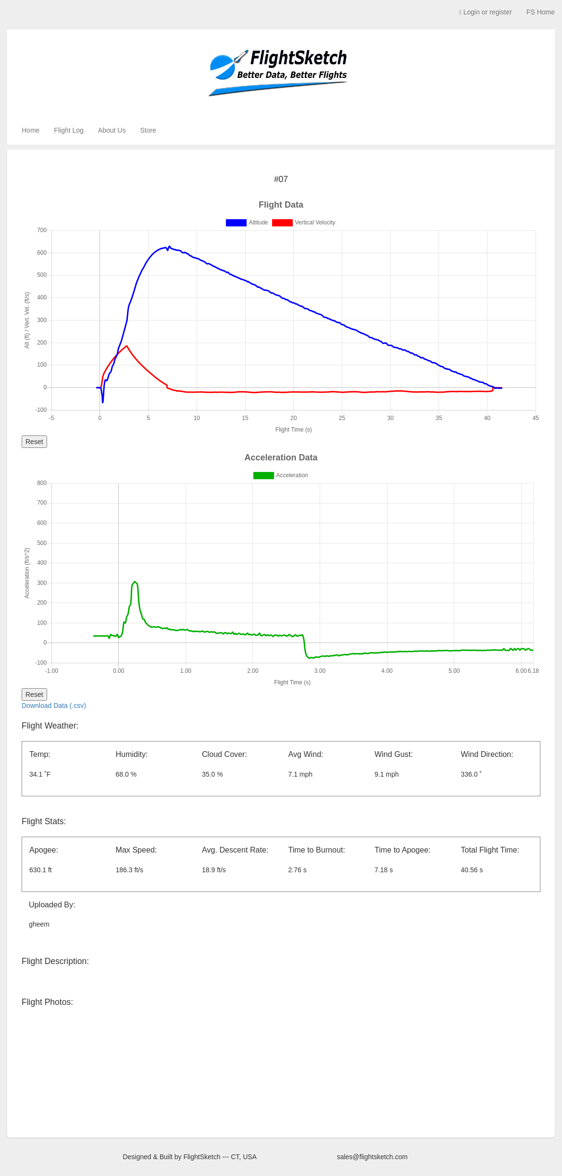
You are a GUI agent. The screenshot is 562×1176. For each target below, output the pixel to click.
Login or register (485, 12)
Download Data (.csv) (54, 705)
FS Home (540, 12)
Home (30, 130)
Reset (34, 442)
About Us (112, 130)
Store (148, 130)
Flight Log (68, 130)
